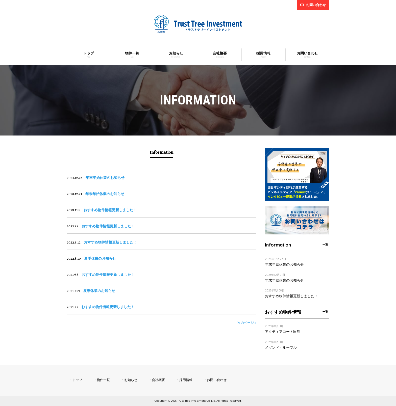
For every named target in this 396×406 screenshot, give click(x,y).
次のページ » (246, 322)
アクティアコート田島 (282, 331)
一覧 (325, 244)
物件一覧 (103, 380)
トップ (77, 380)
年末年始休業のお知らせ (284, 264)
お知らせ (130, 380)
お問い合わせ (316, 5)
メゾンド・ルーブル (281, 347)
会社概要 (158, 380)
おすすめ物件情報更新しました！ (291, 296)
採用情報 (185, 380)
